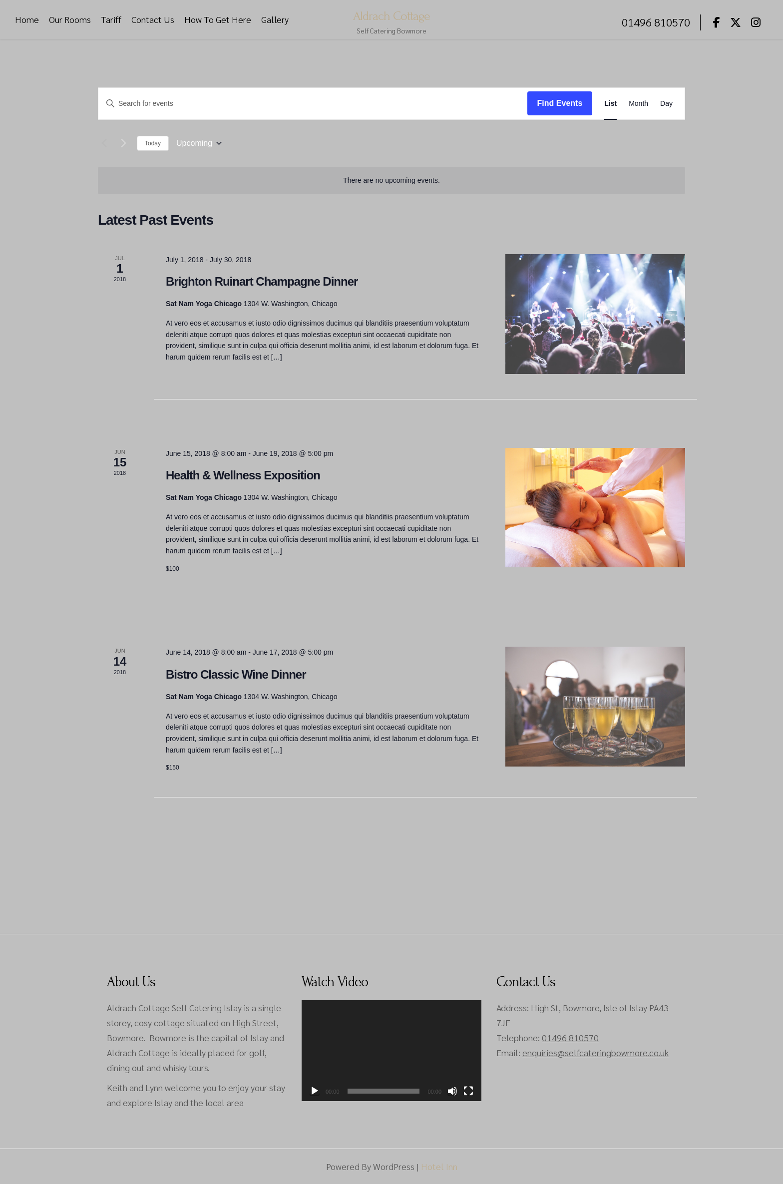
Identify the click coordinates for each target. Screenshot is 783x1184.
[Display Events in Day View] (666, 103)
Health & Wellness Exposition (243, 475)
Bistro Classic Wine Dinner (236, 674)
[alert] (391, 180)
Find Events (560, 103)
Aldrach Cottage (391, 15)
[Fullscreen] (468, 1091)
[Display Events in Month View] (638, 103)
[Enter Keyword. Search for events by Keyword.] (312, 103)
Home (27, 19)
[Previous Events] (104, 143)
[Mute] (452, 1091)
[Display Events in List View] (610, 103)
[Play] (315, 1091)
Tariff (111, 19)
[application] (391, 1051)
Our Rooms (70, 19)
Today (153, 143)
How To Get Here (217, 19)
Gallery (275, 19)
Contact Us (152, 19)
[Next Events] (123, 143)
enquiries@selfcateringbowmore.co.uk (595, 1052)
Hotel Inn (439, 1166)
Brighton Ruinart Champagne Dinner (262, 281)
